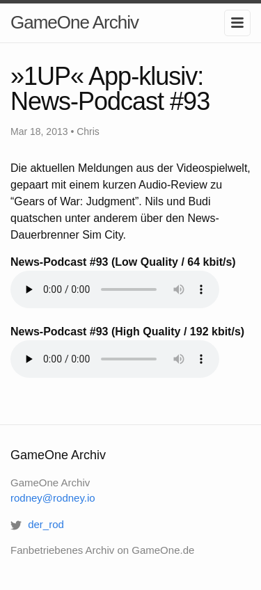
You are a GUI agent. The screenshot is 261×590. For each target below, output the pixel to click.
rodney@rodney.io (52, 498)
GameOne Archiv (74, 22)
